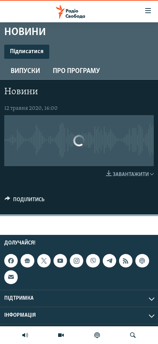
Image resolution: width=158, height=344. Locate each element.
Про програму (76, 71)
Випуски (25, 71)
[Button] (25, 201)
